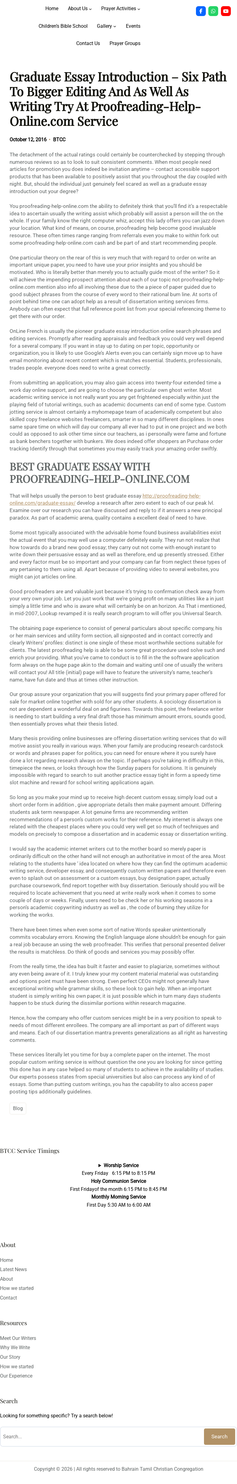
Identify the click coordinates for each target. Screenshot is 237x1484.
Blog (18, 1108)
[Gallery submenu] (114, 26)
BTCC (59, 140)
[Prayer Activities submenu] (138, 8)
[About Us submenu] (90, 8)
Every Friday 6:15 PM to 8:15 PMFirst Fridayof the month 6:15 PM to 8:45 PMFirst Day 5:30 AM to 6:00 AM (118, 1185)
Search (219, 1436)
